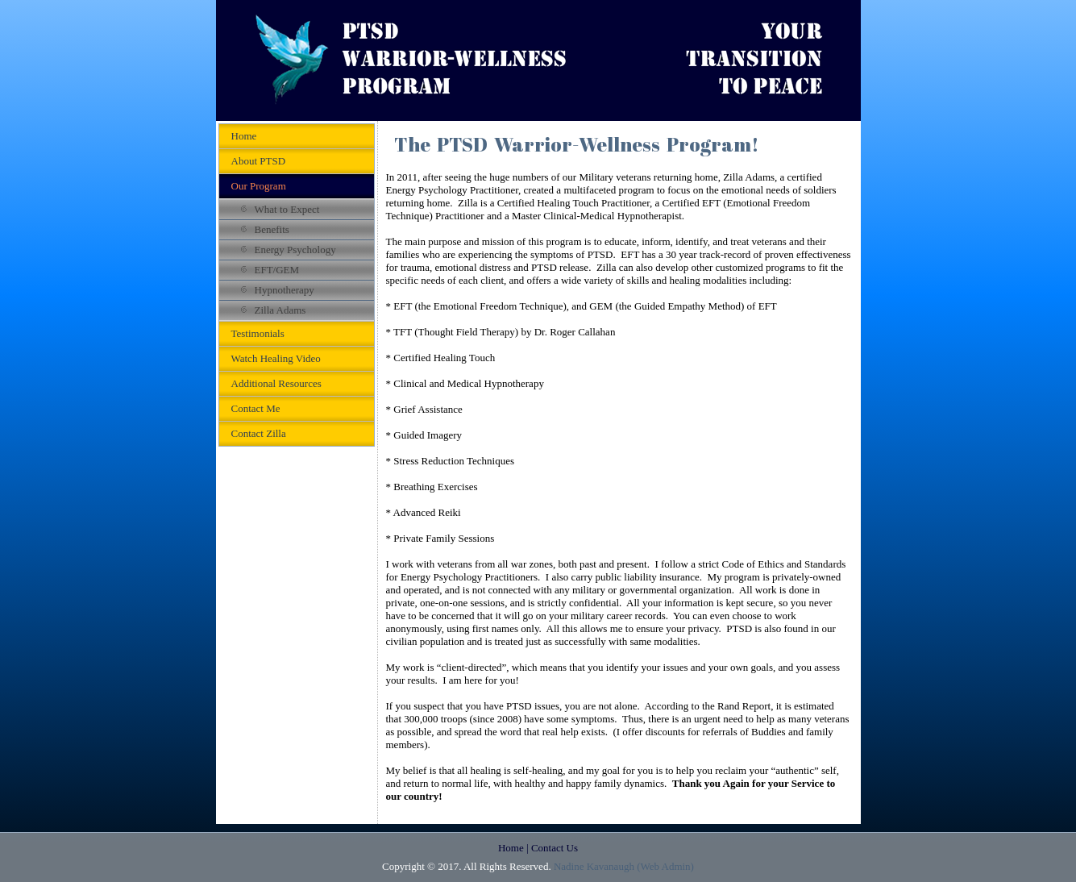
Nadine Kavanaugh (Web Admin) (624, 866)
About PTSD (258, 161)
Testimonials (258, 333)
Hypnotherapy (284, 290)
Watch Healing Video (276, 358)
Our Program (258, 186)
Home (244, 136)
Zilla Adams (280, 310)
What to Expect (287, 209)
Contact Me (255, 408)
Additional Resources (276, 383)
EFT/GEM (277, 270)
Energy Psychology (295, 249)
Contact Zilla (258, 433)
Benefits (272, 229)
